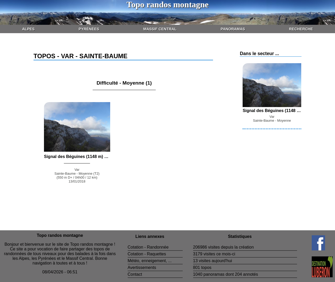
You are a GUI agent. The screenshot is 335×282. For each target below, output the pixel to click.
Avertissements (142, 267)
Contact (135, 274)
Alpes (28, 29)
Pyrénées (89, 29)
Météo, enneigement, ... (150, 260)
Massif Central (159, 29)
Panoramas (233, 29)
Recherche (301, 29)
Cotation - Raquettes (147, 254)
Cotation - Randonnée (148, 247)
